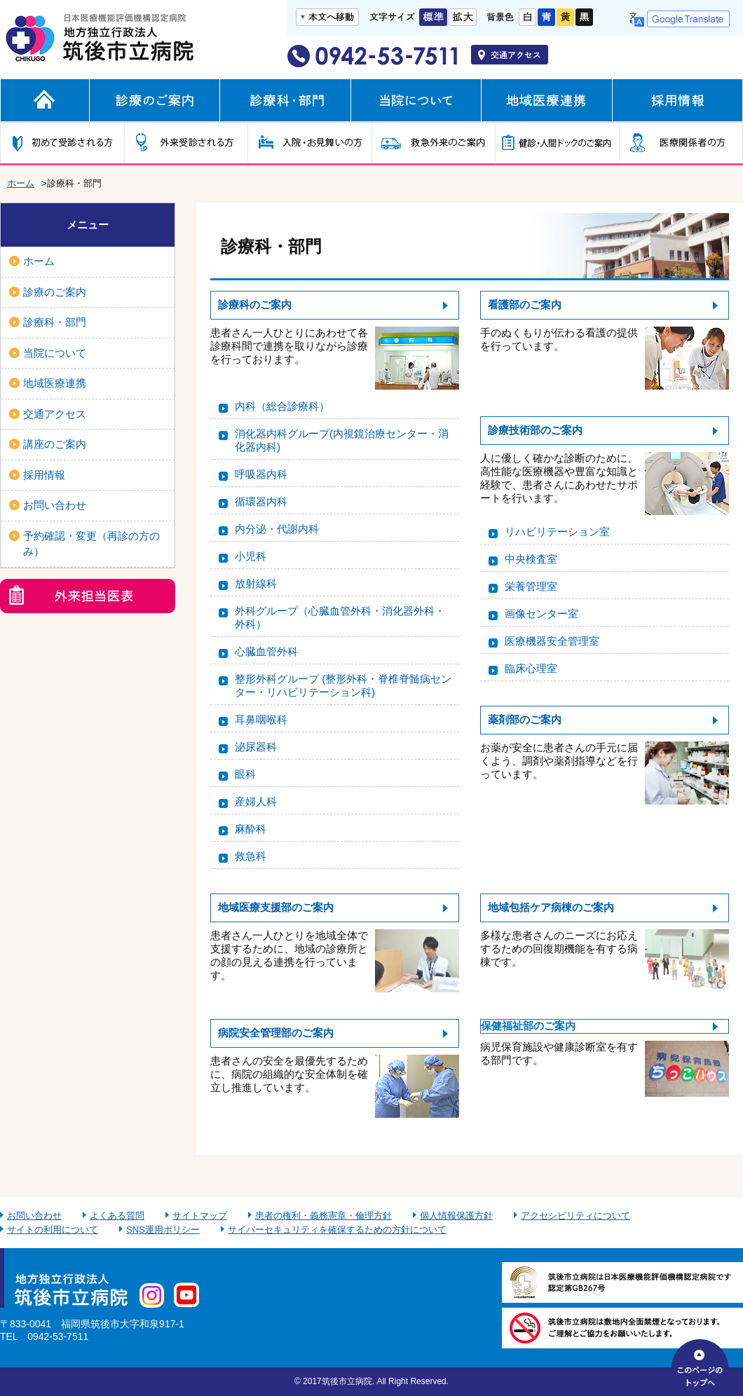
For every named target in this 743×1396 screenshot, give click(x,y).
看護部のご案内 (524, 304)
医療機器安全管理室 (552, 641)
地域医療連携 (54, 383)
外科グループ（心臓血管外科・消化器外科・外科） (340, 617)
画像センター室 (541, 614)
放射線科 (256, 583)
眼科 (245, 774)
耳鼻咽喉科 (261, 719)
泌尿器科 (256, 747)
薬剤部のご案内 (524, 719)
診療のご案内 (54, 292)
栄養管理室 (531, 586)
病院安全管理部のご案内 (276, 1033)
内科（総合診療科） (282, 406)
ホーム (20, 183)
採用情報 (44, 475)
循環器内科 (261, 501)
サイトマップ (199, 1215)
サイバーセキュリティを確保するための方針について (337, 1229)
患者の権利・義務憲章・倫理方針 (323, 1215)
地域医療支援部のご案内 (276, 907)
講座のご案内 (54, 444)
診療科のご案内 (255, 304)
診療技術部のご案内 (535, 430)
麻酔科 (250, 829)
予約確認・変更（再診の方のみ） (91, 544)
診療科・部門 (54, 322)
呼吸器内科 (261, 474)
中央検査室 (531, 559)
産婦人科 (256, 801)
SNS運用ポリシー (163, 1229)
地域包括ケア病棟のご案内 (551, 907)
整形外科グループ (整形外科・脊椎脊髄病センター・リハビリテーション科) (343, 685)
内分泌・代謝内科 (277, 529)
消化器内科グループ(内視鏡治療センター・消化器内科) (342, 440)
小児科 (250, 556)
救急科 (250, 856)
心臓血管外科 (266, 651)
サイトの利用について (52, 1229)
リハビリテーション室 (557, 532)
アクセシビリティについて (575, 1215)
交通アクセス (54, 414)
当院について (54, 353)
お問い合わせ (54, 505)
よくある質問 (117, 1215)
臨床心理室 (531, 668)
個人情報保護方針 (456, 1215)
